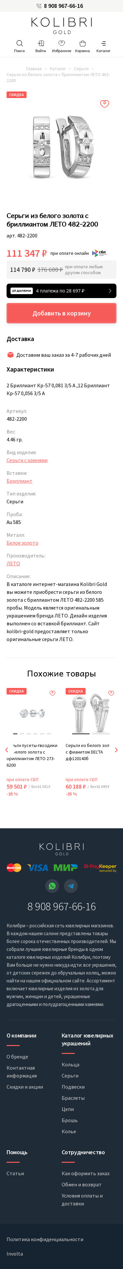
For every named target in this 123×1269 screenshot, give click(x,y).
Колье (69, 1131)
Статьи (15, 1173)
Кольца (70, 1064)
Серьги (81, 68)
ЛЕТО (13, 563)
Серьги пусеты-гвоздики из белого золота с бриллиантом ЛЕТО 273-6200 (32, 755)
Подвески (73, 1086)
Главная (34, 68)
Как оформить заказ (86, 1173)
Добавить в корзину (61, 313)
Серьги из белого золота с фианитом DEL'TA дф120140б (91, 751)
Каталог (58, 68)
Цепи (68, 1109)
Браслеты (73, 1098)
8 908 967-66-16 (63, 6)
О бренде (17, 1056)
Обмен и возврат (82, 1184)
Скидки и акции (25, 1086)
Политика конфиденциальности (45, 1239)
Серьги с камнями (27, 460)
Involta (15, 1253)
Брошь (70, 1120)
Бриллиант (19, 480)
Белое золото (22, 542)
